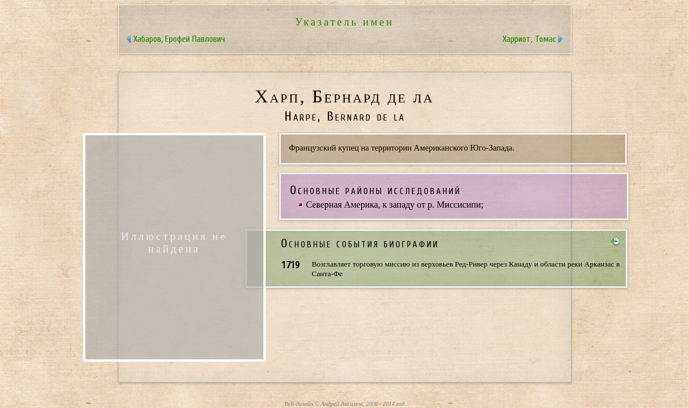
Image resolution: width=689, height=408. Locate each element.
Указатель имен (344, 22)
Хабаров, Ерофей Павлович (179, 39)
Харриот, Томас (529, 39)
